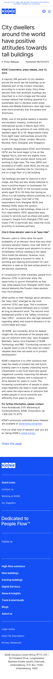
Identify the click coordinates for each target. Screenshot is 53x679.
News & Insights (11, 593)
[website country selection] (43, 11)
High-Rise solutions (13, 566)
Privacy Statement (11, 642)
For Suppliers (9, 502)
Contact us (7, 489)
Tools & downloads (13, 600)
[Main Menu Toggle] (49, 11)
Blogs (5, 606)
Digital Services (11, 586)
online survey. (28, 433)
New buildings (10, 573)
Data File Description (13, 635)
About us (7, 613)
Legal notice (8, 629)
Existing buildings (12, 579)
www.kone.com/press (30, 423)
